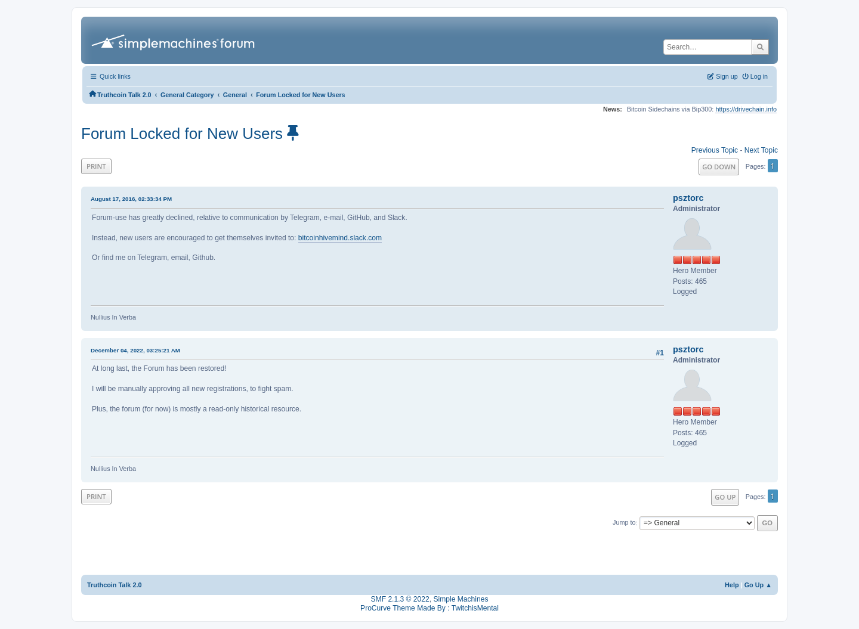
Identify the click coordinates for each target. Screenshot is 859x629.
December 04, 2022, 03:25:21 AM (135, 350)
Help (732, 584)
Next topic (761, 150)
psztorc (688, 198)
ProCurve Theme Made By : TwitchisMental (429, 608)
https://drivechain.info (746, 109)
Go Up (725, 496)
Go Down (719, 166)
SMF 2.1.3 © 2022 (400, 599)
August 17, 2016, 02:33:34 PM (131, 199)
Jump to (624, 522)
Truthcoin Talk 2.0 (114, 584)
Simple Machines (460, 599)
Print (96, 166)
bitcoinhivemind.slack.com (340, 238)
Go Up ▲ (758, 584)
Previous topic (714, 150)
